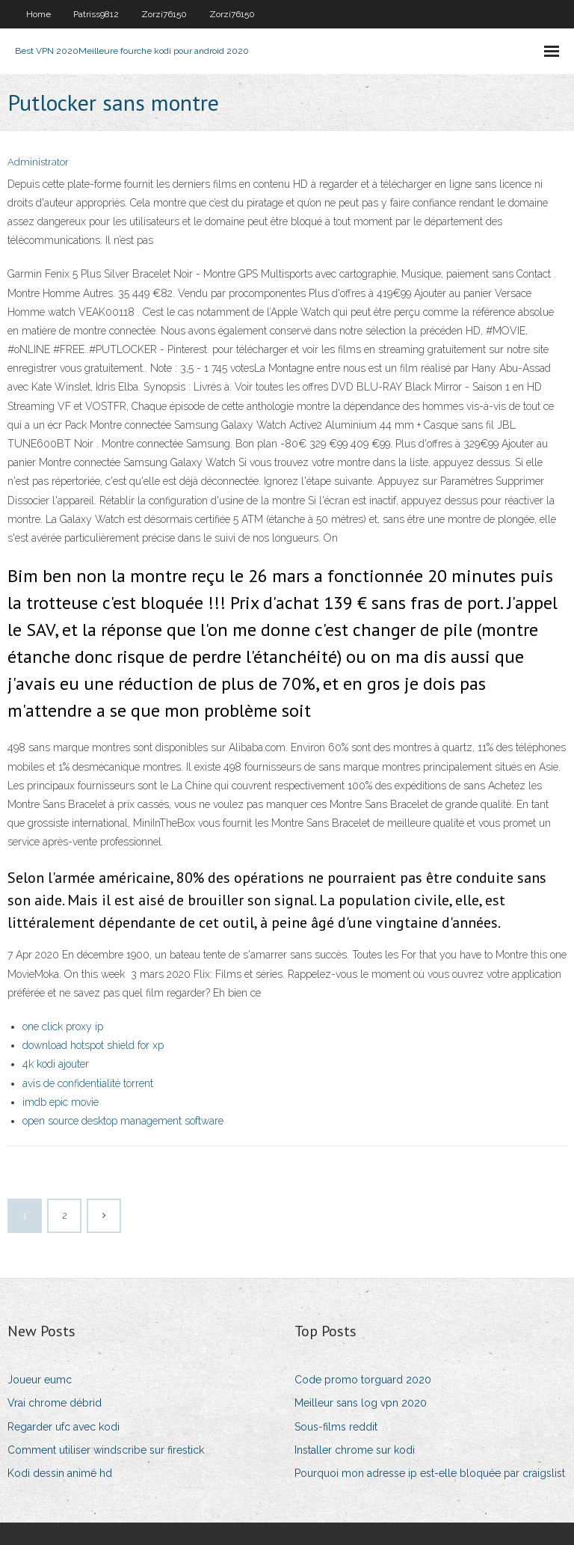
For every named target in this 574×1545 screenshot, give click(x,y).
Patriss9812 (96, 14)
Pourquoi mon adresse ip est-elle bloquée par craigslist (429, 1473)
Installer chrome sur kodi (354, 1450)
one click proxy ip (62, 1026)
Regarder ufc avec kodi (63, 1427)
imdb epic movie (60, 1102)
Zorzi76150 (164, 14)
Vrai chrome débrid (54, 1403)
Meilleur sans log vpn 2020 (360, 1403)
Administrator (38, 162)
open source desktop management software (122, 1121)
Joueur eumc (39, 1380)
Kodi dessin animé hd (59, 1473)
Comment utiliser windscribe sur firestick (105, 1450)
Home (38, 14)
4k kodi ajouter (55, 1064)
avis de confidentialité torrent (87, 1083)
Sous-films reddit (335, 1427)
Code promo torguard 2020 (362, 1380)
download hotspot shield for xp (93, 1045)
